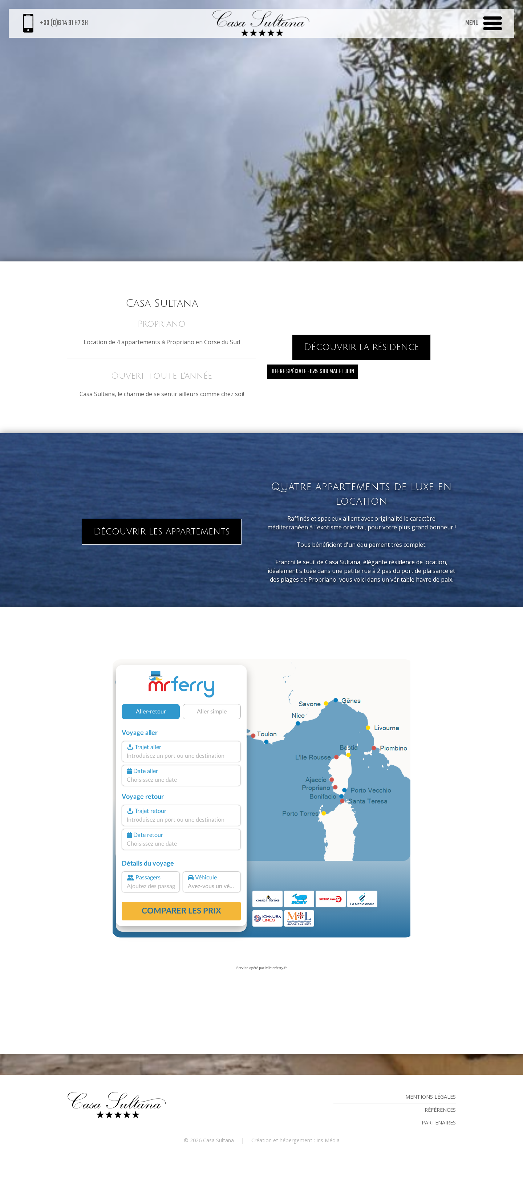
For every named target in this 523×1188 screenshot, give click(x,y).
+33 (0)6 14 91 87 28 (54, 23)
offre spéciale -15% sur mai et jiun (313, 372)
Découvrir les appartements (161, 531)
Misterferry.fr (276, 967)
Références (440, 1109)
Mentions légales (430, 1096)
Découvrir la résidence (361, 347)
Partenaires (439, 1122)
